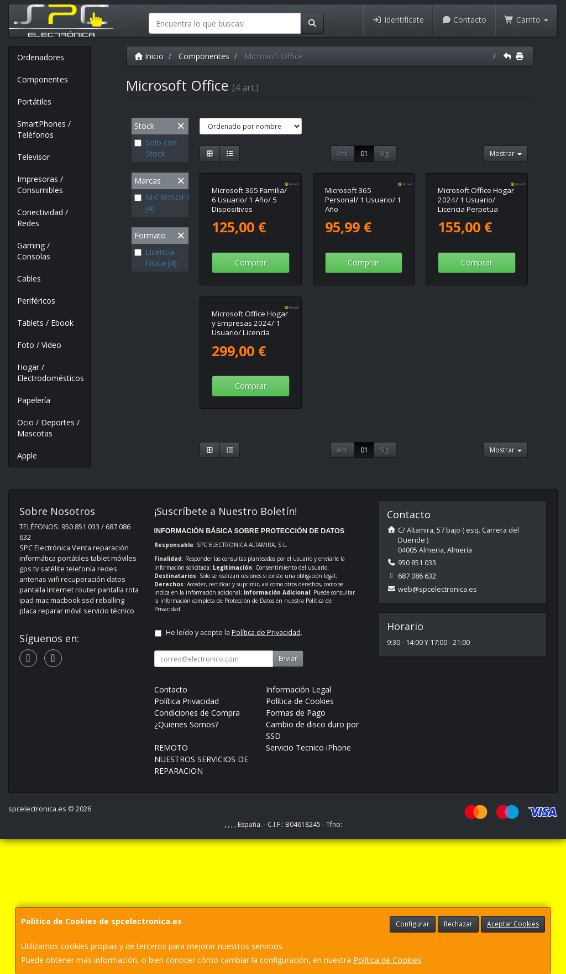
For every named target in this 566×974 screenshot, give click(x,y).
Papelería (33, 400)
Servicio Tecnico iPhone (308, 882)
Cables (29, 278)
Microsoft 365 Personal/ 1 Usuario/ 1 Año (363, 275)
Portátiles (34, 101)
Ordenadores (40, 57)
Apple (27, 455)
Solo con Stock (155, 148)
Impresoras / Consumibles (40, 184)
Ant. (343, 153)
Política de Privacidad (266, 767)
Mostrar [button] (506, 153)
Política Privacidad (186, 836)
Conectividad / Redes (42, 217)
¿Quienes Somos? (186, 859)
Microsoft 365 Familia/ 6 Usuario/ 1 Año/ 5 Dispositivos (249, 275)
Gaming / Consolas (33, 251)
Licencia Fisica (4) (155, 257)
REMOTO (171, 882)
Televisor (33, 157)
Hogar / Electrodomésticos (50, 372)
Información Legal (298, 824)
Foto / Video (39, 345)
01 (364, 153)
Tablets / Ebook (45, 322)
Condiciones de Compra (197, 847)
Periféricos (36, 300)
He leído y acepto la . (234, 767)
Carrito (526, 19)
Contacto (464, 19)
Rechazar (458, 924)
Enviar (288, 793)
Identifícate (398, 19)
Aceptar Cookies (513, 924)
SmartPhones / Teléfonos (44, 129)
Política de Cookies (387, 960)
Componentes (42, 79)
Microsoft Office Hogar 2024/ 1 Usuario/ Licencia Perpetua (476, 275)
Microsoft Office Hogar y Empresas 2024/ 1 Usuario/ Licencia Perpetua (250, 480)
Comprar (250, 339)
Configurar (412, 924)
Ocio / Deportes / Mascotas (48, 428)
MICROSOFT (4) (160, 202)
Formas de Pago (296, 847)
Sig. (385, 153)
